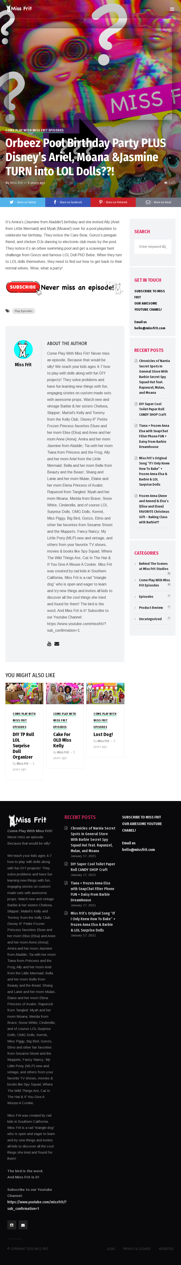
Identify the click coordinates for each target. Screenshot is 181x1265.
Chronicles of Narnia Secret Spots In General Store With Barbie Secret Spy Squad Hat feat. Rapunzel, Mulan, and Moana (154, 377)
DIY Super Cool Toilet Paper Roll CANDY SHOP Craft (152, 409)
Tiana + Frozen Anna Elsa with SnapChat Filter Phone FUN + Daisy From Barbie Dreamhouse (154, 436)
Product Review (151, 608)
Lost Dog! (103, 734)
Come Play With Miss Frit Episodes (34, 130)
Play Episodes (24, 311)
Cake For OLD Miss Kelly (62, 740)
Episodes (146, 596)
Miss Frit (16, 183)
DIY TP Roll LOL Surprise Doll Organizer (23, 746)
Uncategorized (150, 619)
